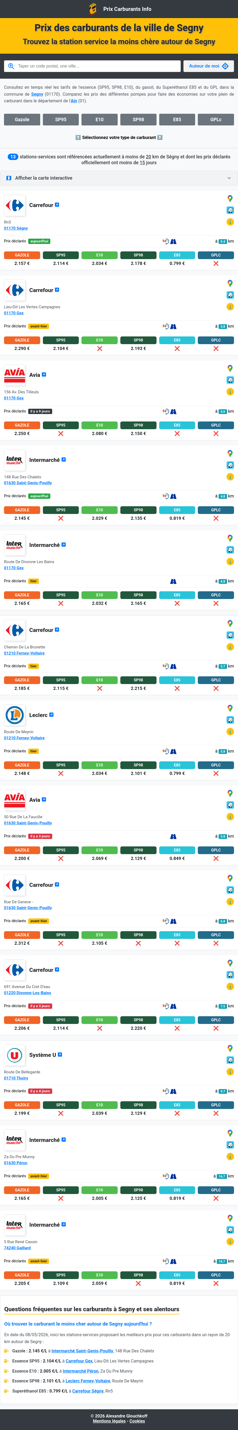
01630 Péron (15, 1163)
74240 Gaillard (17, 1248)
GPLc (215, 119)
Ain (74, 100)
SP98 (138, 119)
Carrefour (44, 205)
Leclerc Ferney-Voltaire (88, 1380)
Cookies (137, 1421)
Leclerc (41, 715)
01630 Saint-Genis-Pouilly (28, 482)
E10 (100, 119)
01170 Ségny (16, 228)
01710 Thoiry (16, 1078)
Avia (37, 375)
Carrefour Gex (79, 1361)
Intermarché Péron (81, 1371)
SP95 (60, 119)
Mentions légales (109, 1421)
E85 (177, 119)
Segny (37, 94)
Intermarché (47, 460)
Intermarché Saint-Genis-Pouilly (82, 1350)
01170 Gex (14, 313)
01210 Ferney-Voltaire (24, 653)
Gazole (22, 119)
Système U (45, 1055)
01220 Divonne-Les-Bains (27, 992)
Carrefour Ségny (88, 1391)
